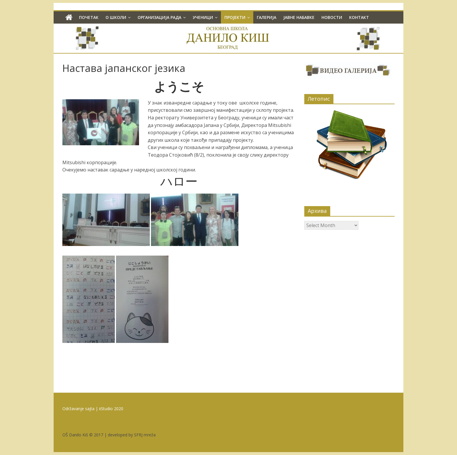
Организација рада (159, 17)
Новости (331, 17)
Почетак (89, 17)
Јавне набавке (298, 17)
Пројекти (234, 17)
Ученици (203, 17)
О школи (116, 17)
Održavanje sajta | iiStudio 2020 (92, 408)
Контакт (359, 17)
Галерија (266, 17)
